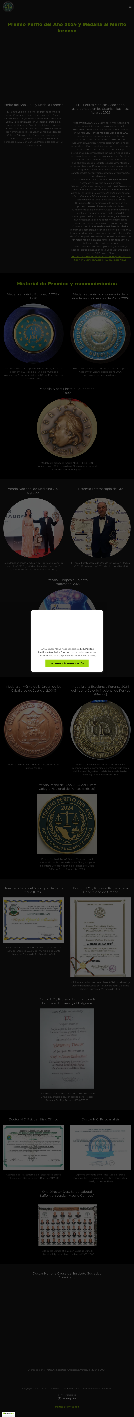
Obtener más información (67, 663)
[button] (8, 1414)
